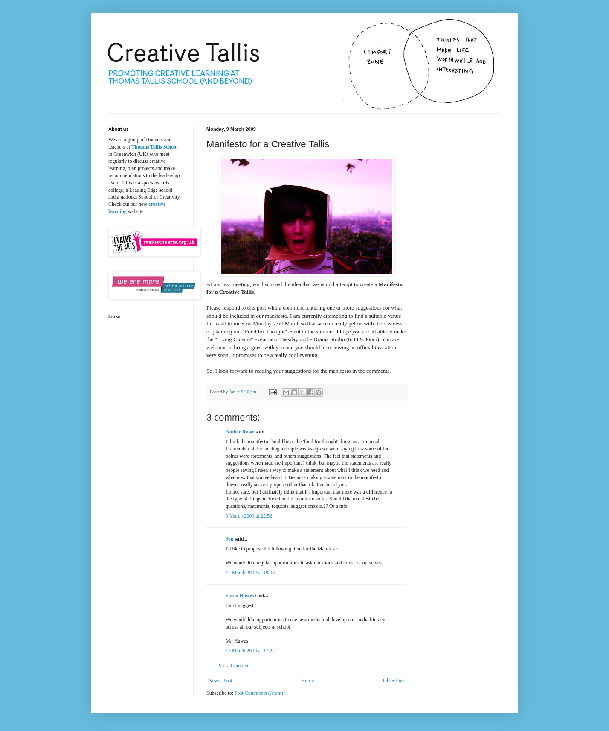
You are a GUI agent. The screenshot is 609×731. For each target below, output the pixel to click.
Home (308, 681)
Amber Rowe (240, 432)
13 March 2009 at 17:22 (250, 651)
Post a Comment (234, 666)
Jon (230, 539)
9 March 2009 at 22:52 (249, 516)
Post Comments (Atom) (259, 693)
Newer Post (220, 681)
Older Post (394, 681)
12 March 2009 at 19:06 (250, 573)
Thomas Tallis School (154, 147)
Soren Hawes (240, 596)
